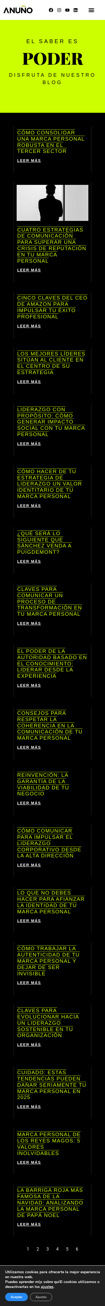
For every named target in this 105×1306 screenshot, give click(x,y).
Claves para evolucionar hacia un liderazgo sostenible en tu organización (48, 1023)
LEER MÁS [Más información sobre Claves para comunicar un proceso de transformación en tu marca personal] (29, 623)
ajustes (47, 1286)
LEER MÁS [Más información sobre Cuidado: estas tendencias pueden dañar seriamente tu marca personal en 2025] (29, 1106)
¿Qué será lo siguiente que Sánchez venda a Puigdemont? (44, 543)
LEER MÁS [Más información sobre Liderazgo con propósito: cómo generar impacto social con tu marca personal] (29, 444)
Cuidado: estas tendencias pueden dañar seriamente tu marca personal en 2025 (51, 1085)
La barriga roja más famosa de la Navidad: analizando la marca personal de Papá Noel (50, 1202)
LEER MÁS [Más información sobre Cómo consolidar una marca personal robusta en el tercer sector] (29, 160)
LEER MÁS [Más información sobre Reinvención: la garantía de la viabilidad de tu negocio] (29, 803)
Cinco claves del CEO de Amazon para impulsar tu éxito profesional (52, 307)
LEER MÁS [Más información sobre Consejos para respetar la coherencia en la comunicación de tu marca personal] (29, 747)
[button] (91, 9)
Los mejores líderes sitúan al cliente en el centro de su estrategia (51, 363)
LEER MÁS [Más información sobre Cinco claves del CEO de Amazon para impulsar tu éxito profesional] (29, 326)
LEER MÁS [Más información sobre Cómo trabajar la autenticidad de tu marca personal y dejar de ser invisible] (29, 983)
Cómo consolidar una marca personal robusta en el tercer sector (51, 142)
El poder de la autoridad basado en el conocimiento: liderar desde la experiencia (52, 663)
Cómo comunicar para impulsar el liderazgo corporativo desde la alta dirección (49, 843)
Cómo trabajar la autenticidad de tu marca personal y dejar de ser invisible (48, 961)
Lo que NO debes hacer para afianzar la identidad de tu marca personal (51, 902)
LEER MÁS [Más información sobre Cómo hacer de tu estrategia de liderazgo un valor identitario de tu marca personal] (29, 506)
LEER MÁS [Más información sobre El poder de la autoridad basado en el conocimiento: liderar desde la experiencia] (29, 685)
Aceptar (16, 1297)
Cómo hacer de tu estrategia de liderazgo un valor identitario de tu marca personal (49, 484)
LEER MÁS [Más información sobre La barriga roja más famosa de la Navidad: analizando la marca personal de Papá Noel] (29, 1224)
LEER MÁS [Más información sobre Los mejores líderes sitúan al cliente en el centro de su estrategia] (29, 382)
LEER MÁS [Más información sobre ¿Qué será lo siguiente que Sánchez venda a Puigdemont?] (29, 561)
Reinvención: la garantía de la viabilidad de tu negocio (43, 784)
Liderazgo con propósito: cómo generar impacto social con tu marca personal (51, 422)
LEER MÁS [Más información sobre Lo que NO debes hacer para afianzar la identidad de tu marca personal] (29, 921)
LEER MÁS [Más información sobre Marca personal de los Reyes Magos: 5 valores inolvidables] (29, 1162)
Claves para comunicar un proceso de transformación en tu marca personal (49, 601)
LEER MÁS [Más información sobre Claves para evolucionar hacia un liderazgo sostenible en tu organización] (29, 1045)
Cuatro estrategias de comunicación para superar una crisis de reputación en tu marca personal (51, 245)
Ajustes (41, 1297)
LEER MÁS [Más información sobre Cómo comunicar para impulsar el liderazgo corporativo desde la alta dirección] (29, 865)
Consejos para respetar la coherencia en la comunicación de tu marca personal (50, 725)
